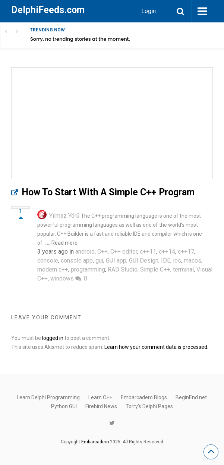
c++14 (167, 251)
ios (177, 260)
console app (77, 260)
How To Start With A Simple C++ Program (108, 192)
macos (192, 260)
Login (148, 11)
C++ (102, 251)
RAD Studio (123, 269)
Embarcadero (95, 441)
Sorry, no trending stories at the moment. (80, 39)
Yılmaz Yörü (64, 215)
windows (62, 278)
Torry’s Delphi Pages (149, 406)
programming (88, 269)
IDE (165, 260)
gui (99, 260)
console (47, 260)
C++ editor (123, 251)
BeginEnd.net (191, 397)
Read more (64, 243)
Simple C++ (155, 269)
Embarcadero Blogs (144, 397)
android (85, 251)
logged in (52, 338)
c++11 (148, 251)
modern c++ (52, 269)
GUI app (116, 260)
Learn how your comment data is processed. (156, 347)
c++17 (186, 251)
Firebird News (101, 406)
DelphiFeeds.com (48, 9)
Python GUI (64, 406)
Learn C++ (100, 397)
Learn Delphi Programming (48, 397)
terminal (183, 269)
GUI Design (143, 260)
